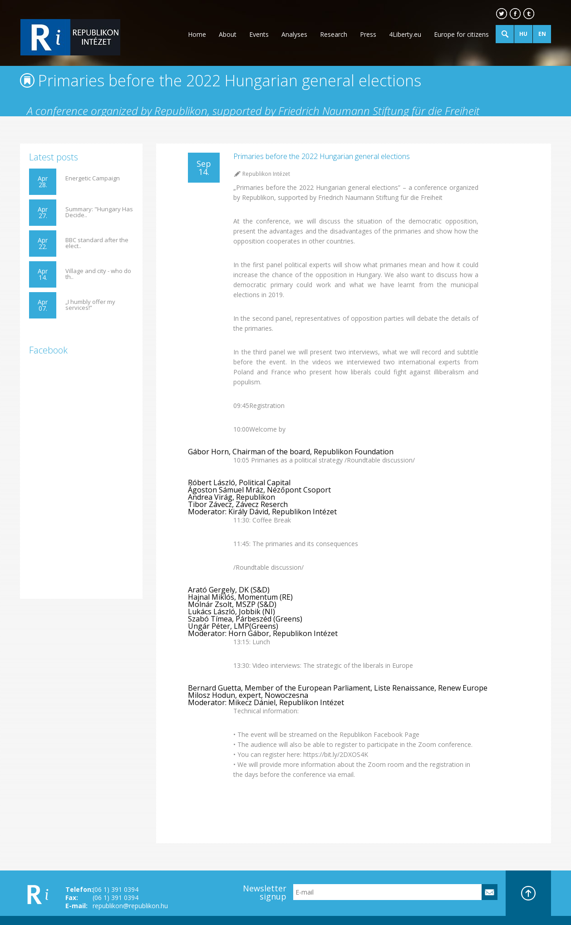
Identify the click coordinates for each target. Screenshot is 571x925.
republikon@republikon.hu (130, 905)
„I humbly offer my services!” (90, 305)
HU (523, 34)
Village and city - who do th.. (98, 274)
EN (542, 34)
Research (333, 34)
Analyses (294, 34)
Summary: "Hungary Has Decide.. (99, 212)
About (227, 34)
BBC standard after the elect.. (96, 243)
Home (197, 34)
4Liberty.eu (405, 34)
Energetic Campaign (92, 178)
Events (259, 34)
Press (368, 34)
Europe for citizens (461, 34)
